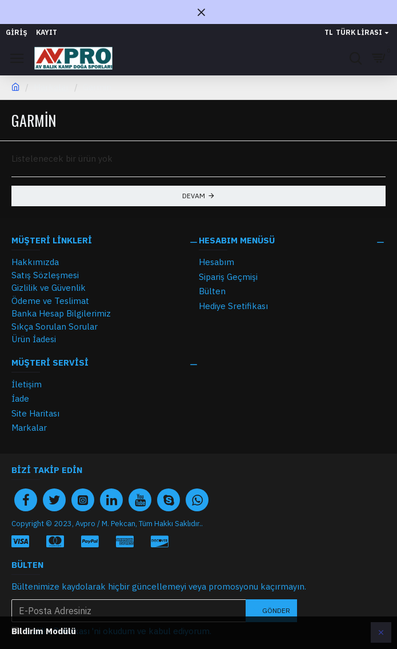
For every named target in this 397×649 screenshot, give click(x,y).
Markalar (51, 87)
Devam (193, 195)
